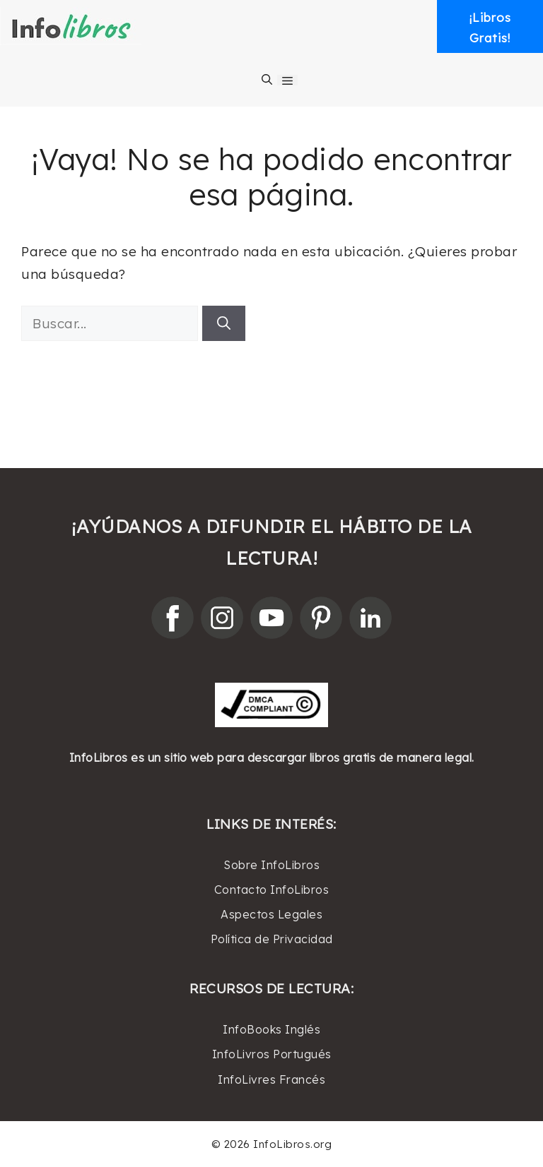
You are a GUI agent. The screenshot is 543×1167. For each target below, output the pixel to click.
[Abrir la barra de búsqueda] (267, 80)
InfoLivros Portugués (272, 1054)
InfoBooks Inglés (271, 1029)
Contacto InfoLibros (271, 889)
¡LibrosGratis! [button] (490, 27)
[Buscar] (223, 324)
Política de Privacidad (272, 939)
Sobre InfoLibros (271, 865)
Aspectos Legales (271, 914)
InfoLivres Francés (271, 1079)
